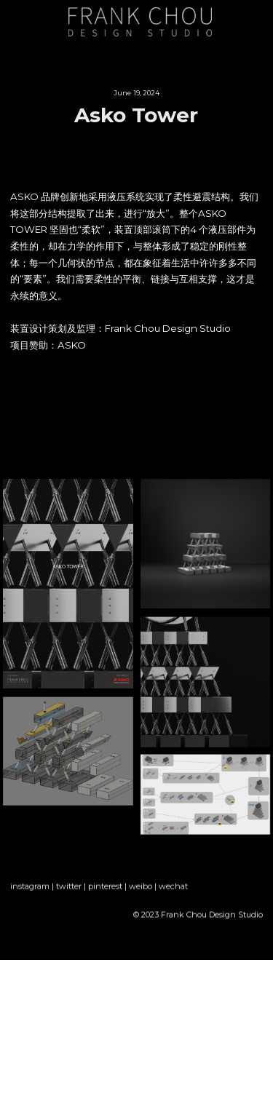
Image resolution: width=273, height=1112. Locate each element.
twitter (69, 892)
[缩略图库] (68, 584)
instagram (30, 892)
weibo (140, 892)
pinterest (105, 892)
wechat (173, 892)
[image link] (140, 21)
